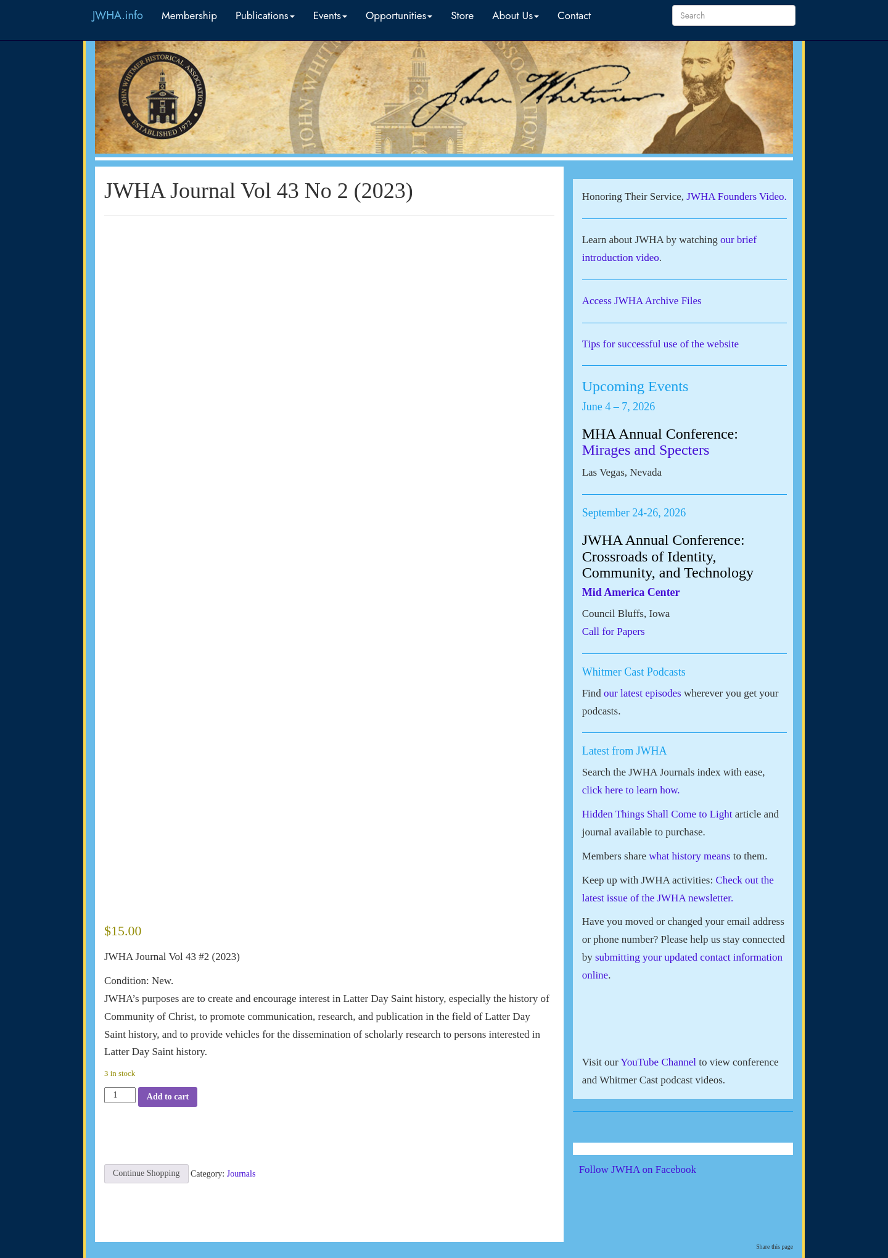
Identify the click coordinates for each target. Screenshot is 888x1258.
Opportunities (399, 15)
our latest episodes (642, 693)
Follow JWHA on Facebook (654, 1169)
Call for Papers (613, 631)
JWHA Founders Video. (736, 196)
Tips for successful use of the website (660, 344)
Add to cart (168, 1096)
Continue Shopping (146, 1173)
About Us (515, 15)
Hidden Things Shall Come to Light (657, 814)
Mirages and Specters (646, 450)
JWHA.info (117, 15)
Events (330, 15)
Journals (241, 1173)
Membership (189, 15)
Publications (265, 15)
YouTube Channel (658, 1062)
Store (462, 15)
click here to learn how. (631, 790)
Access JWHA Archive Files (642, 301)
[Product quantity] (120, 1095)
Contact (574, 15)
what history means (689, 856)
